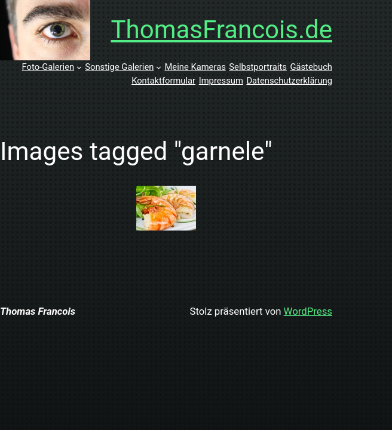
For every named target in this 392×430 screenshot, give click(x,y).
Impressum (221, 80)
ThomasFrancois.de (222, 29)
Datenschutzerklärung (289, 80)
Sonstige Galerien (119, 67)
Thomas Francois (37, 311)
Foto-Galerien (48, 67)
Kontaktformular (163, 80)
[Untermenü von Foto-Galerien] (79, 67)
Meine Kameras (194, 67)
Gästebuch (311, 67)
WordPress (308, 311)
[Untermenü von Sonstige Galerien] (158, 67)
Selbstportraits (258, 67)
